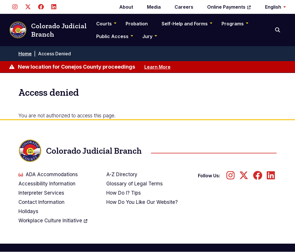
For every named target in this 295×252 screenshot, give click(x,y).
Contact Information (41, 202)
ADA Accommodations (48, 174)
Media (154, 7)
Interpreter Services (41, 193)
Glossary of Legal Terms (134, 184)
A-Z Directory (121, 174)
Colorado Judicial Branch (48, 30)
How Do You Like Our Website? (142, 202)
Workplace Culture (53, 220)
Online (229, 7)
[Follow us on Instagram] (14, 6)
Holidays (28, 211)
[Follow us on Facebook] (40, 6)
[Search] (278, 30)
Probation (137, 24)
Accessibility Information (46, 184)
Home (25, 54)
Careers (184, 7)
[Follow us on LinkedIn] (53, 6)
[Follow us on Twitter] (27, 6)
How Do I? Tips (123, 193)
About (126, 7)
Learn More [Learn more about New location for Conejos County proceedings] (157, 67)
